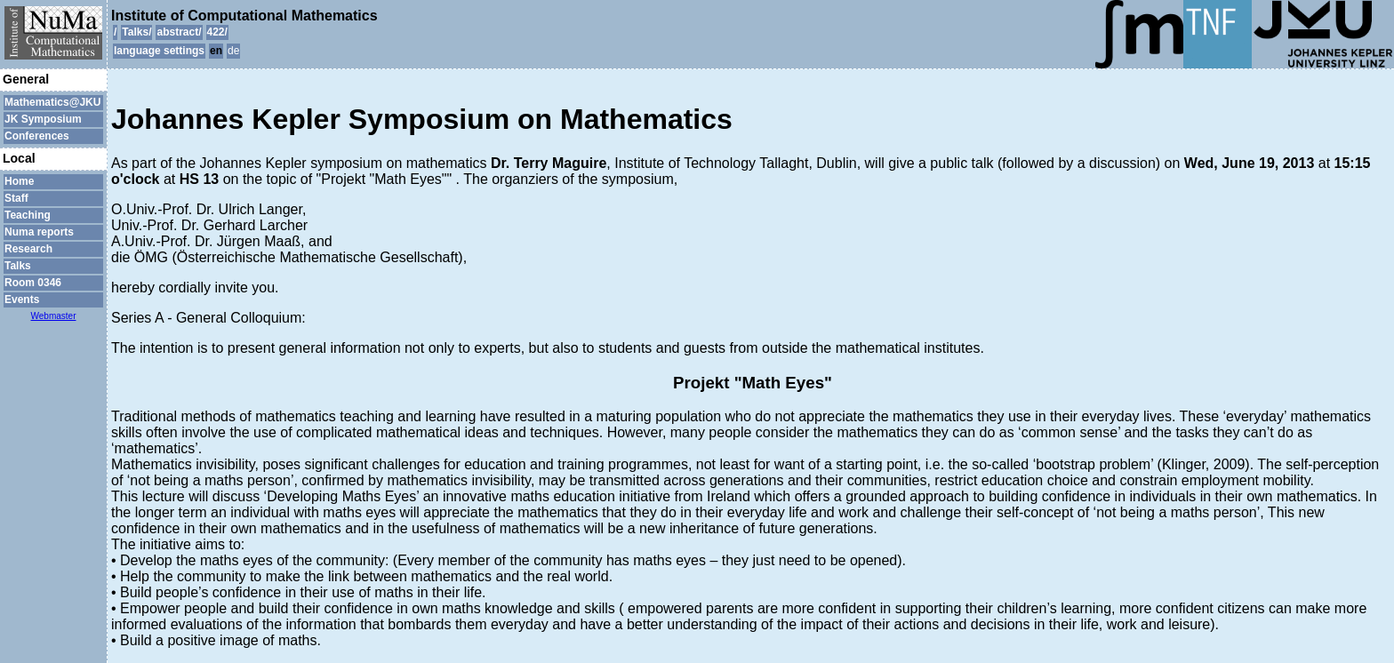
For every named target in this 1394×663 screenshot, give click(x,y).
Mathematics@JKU (52, 102)
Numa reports (39, 232)
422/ (217, 32)
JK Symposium (43, 119)
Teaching (27, 215)
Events (21, 299)
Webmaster (53, 316)
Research (28, 249)
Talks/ (136, 32)
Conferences (36, 136)
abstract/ (178, 32)
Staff (16, 198)
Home (19, 181)
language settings (159, 50)
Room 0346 (32, 282)
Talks (17, 266)
